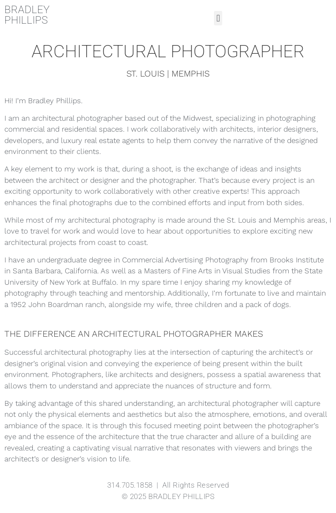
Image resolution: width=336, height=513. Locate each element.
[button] (218, 18)
